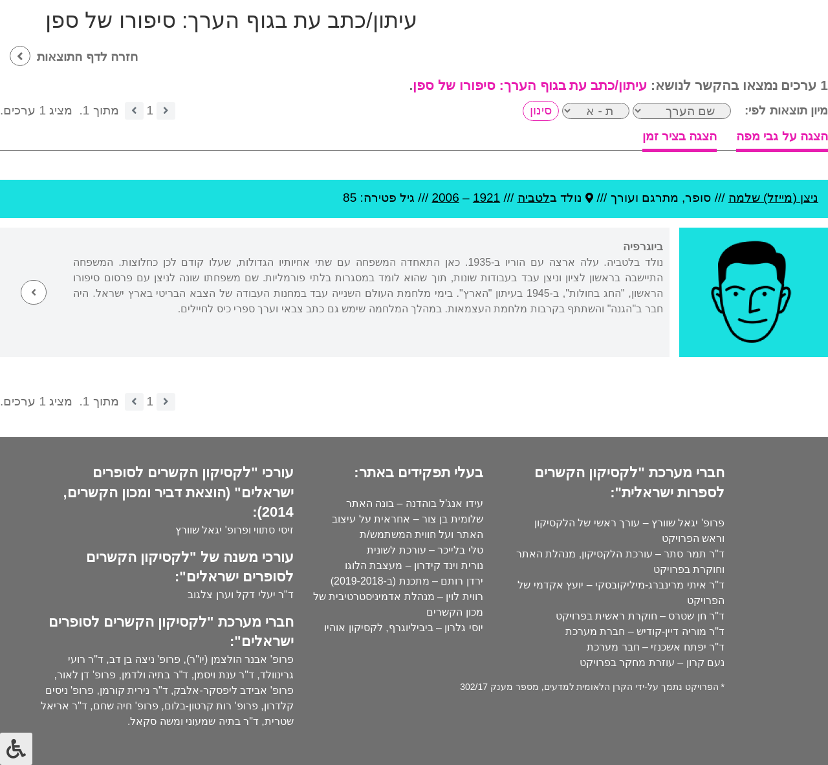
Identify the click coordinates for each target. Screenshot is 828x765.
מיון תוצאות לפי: (786, 110)
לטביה (534, 197)
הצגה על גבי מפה (782, 136)
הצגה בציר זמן (679, 136)
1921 (486, 197)
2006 (445, 197)
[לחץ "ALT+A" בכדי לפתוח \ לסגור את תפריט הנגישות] (16, 749)
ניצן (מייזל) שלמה (773, 197)
